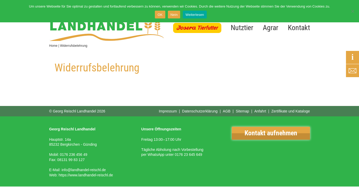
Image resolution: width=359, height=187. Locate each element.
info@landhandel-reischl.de (84, 170)
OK (159, 15)
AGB (227, 111)
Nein (174, 15)
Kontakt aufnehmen (271, 133)
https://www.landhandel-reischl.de (86, 175)
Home (53, 46)
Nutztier (242, 27)
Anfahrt (260, 111)
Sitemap (242, 111)
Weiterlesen (194, 15)
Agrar (270, 27)
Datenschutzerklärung (199, 111)
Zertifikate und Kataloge (290, 111)
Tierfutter (207, 28)
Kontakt (299, 27)
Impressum (168, 111)
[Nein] (352, 11)
